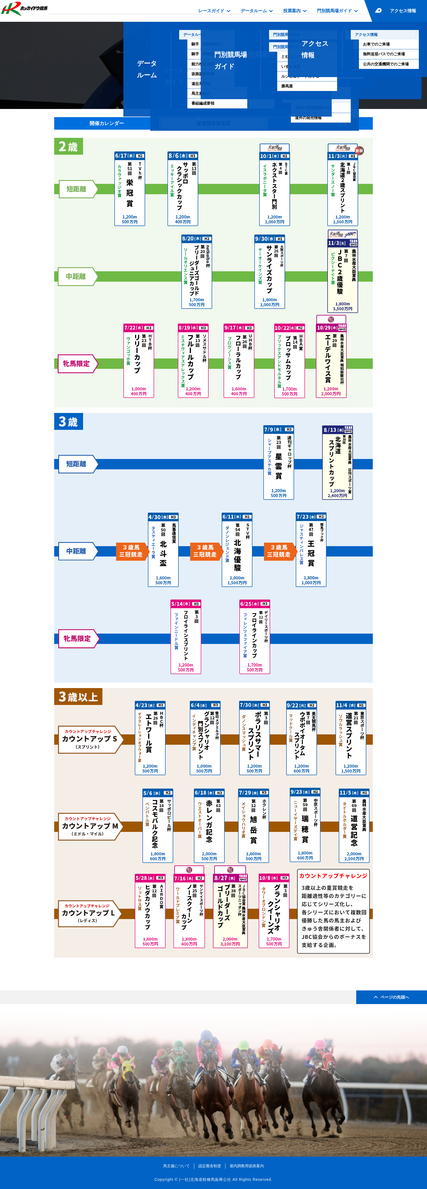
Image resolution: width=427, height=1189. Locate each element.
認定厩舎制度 (209, 1166)
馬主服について (176, 1166)
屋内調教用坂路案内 (247, 1166)
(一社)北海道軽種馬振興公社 (205, 1179)
